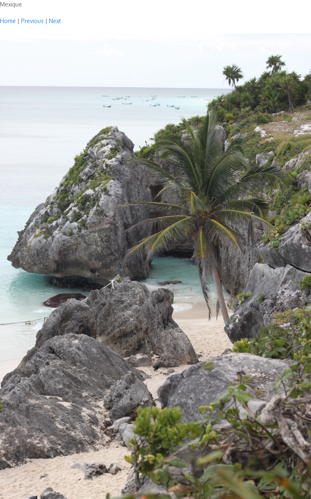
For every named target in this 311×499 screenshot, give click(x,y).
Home (8, 20)
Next (55, 20)
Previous (32, 20)
